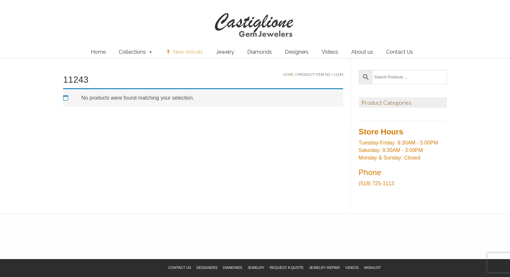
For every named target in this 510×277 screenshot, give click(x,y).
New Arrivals (188, 52)
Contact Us (399, 52)
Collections (136, 52)
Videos (330, 52)
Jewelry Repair (324, 268)
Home (98, 52)
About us (362, 52)
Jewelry (225, 52)
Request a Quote (43, 16)
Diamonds (259, 52)
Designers (297, 52)
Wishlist (14, 16)
